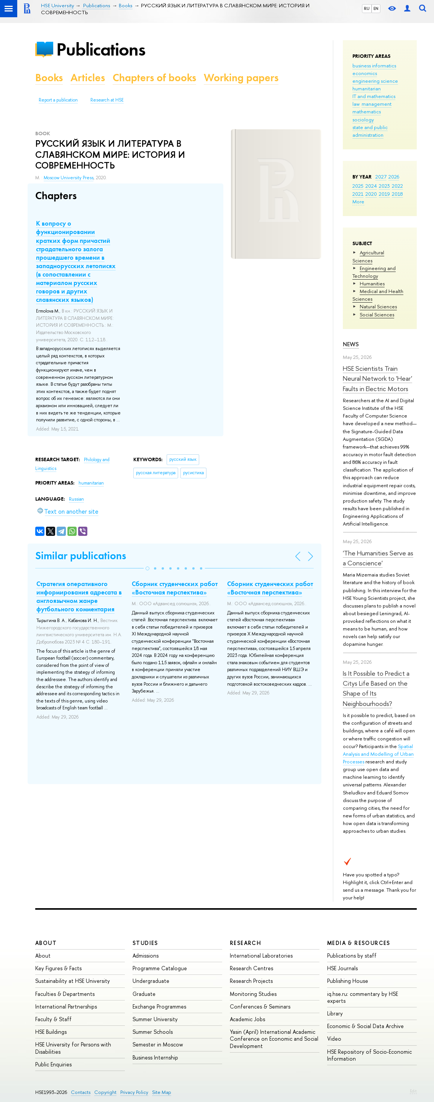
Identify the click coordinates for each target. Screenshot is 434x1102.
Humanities (372, 283)
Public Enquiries (53, 1064)
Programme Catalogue (160, 968)
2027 (381, 176)
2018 (397, 193)
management (376, 103)
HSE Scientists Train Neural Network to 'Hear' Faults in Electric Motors (377, 378)
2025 (358, 185)
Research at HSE (107, 100)
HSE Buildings (51, 1031)
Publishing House (347, 980)
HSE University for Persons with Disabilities (73, 1048)
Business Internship (155, 1057)
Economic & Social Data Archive (365, 1026)
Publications (100, 49)
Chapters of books (154, 77)
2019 (384, 193)
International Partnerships (66, 1006)
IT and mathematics (373, 96)
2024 (371, 185)
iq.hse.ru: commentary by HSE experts (362, 997)
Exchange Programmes (159, 1006)
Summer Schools (153, 1031)
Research (245, 942)
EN (375, 8)
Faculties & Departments (65, 993)
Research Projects (251, 980)
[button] (147, 568)
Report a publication (58, 100)
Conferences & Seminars (260, 1006)
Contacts (80, 1092)
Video (334, 1038)
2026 (393, 176)
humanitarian (366, 88)
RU (367, 8)
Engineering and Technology (374, 272)
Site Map (161, 1092)
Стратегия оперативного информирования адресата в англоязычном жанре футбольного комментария (79, 596)
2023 (384, 185)
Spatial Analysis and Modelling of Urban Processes (378, 754)
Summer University (155, 1019)
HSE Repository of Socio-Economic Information (369, 1055)
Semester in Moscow (158, 1044)
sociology (363, 119)
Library (335, 1013)
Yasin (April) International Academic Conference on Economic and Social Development (274, 1038)
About (46, 942)
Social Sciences (377, 314)
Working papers (241, 77)
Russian (76, 499)
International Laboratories (261, 955)
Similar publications (80, 555)
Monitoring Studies (253, 993)
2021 (358, 193)
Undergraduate (151, 980)
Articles (87, 77)
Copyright (105, 1092)
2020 (371, 193)
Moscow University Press (68, 178)
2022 (397, 185)
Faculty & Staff (53, 1019)
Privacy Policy (134, 1092)
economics (364, 73)
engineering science (375, 80)
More (358, 201)
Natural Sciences (378, 306)
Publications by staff (352, 955)
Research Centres (251, 968)
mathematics (366, 111)
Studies (145, 942)
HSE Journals (342, 968)
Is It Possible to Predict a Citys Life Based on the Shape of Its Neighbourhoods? (376, 688)
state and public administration (370, 131)
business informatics (374, 65)
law (356, 103)
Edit (413, 1091)
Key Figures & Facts (58, 968)
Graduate (144, 993)
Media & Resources (358, 942)
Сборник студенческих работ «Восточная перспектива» (175, 588)
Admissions (146, 955)
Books (49, 77)
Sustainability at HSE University (72, 980)
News (351, 344)
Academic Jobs (247, 1019)
